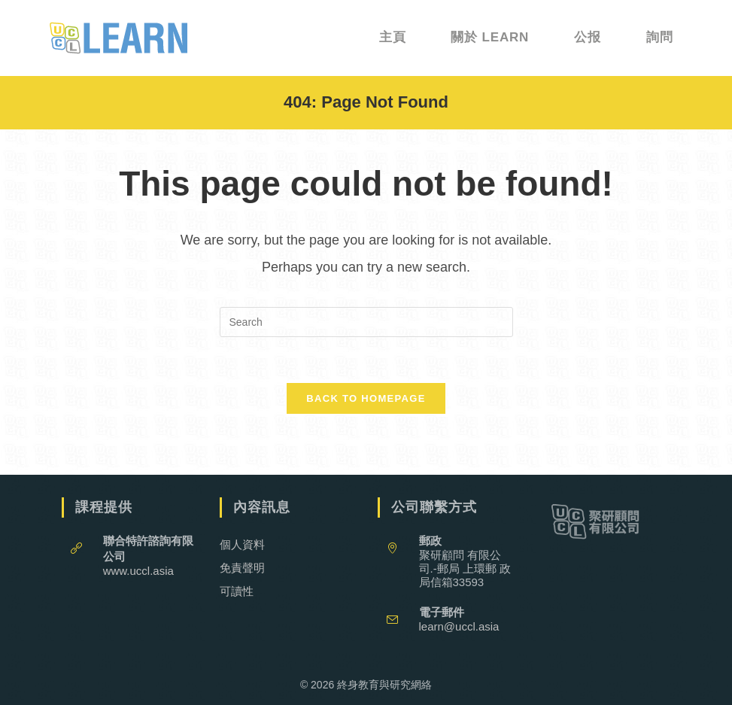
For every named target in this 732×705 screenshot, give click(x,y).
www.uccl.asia (138, 570)
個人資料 (242, 544)
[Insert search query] (366, 322)
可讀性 (237, 591)
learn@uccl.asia (459, 626)
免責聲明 (242, 567)
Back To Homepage (365, 398)
